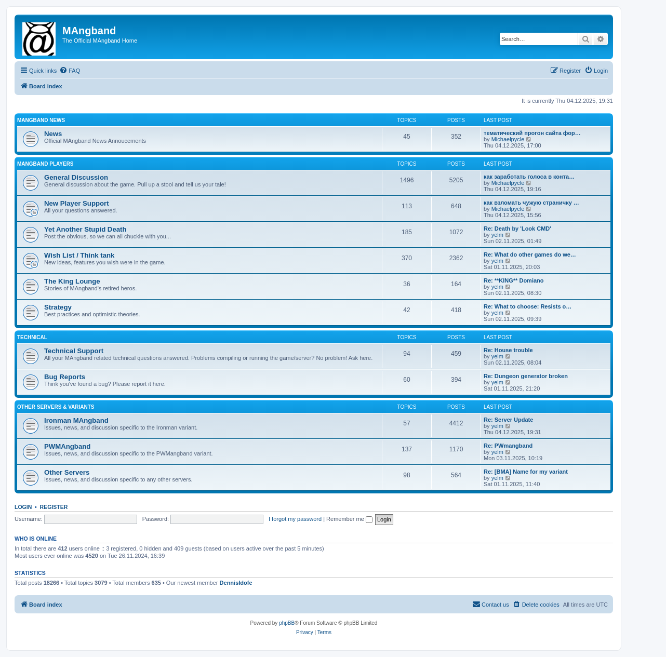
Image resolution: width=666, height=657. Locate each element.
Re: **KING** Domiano (514, 280)
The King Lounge (72, 281)
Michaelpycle (508, 139)
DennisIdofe (236, 583)
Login (23, 507)
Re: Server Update (508, 420)
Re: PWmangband (508, 446)
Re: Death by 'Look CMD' (517, 228)
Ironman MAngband (76, 420)
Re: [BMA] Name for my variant (526, 471)
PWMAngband (67, 446)
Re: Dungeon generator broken (526, 376)
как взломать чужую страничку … (531, 202)
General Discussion (76, 177)
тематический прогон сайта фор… (532, 133)
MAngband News (41, 120)
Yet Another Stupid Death (85, 229)
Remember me (349, 519)
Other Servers (66, 472)
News (53, 134)
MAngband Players (45, 164)
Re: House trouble (508, 350)
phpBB (287, 623)
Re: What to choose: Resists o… (527, 306)
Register (54, 507)
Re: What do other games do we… (530, 254)
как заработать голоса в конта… (529, 176)
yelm (497, 235)
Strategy (58, 307)
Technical (32, 337)
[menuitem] (69, 70)
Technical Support (73, 351)
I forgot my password (295, 519)
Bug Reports (64, 377)
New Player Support (76, 203)
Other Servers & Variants (56, 407)
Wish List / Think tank (79, 255)
